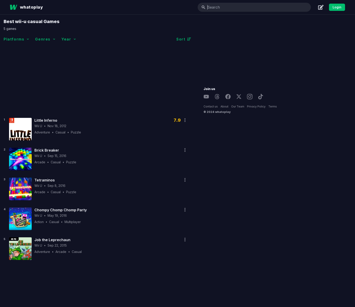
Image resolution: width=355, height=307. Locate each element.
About (282, 106)
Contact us (268, 106)
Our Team (295, 106)
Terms (330, 106)
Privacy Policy (314, 106)
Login (337, 7)
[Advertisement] (157, 79)
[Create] (320, 7)
